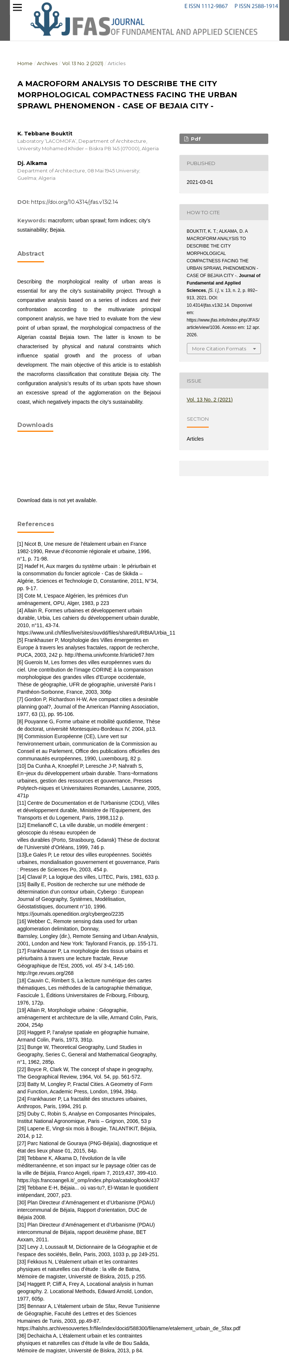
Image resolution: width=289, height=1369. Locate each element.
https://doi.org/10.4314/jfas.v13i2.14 (74, 202)
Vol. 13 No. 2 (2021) (82, 63)
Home (25, 63)
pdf (195, 139)
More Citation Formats (219, 349)
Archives (47, 63)
